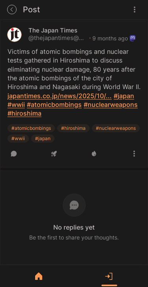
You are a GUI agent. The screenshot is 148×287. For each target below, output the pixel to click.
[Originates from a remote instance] (132, 38)
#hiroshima (73, 128)
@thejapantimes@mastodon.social (58, 38)
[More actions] (134, 153)
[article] (74, 93)
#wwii (18, 138)
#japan (43, 138)
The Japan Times (52, 30)
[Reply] (13, 153)
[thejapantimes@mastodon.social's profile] (14, 35)
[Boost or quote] (54, 153)
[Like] (94, 153)
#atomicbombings (31, 128)
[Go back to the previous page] (12, 9)
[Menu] (134, 9)
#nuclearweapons (116, 128)
